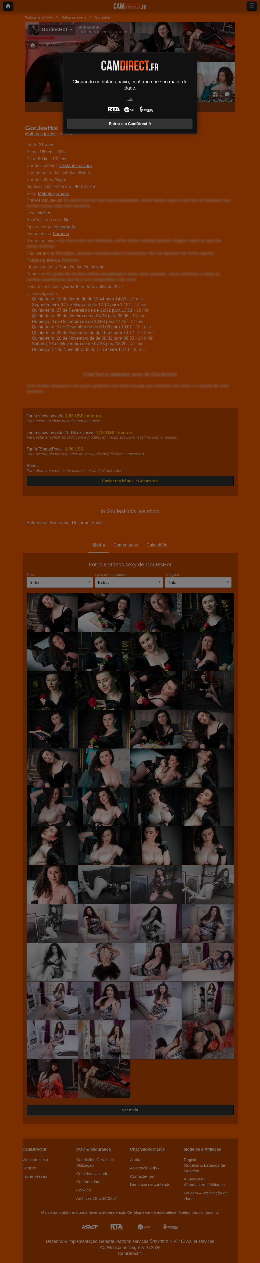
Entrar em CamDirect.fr (130, 124)
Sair (129, 99)
